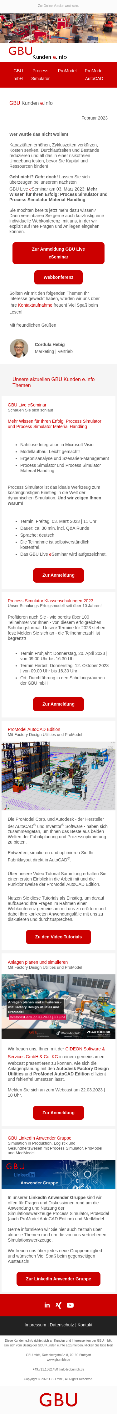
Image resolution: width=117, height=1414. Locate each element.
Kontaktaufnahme (35, 305)
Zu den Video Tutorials (58, 936)
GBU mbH (18, 74)
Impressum (36, 1324)
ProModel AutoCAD (94, 74)
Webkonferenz (58, 277)
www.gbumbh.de (58, 1359)
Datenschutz (62, 1324)
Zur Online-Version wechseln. (58, 6)
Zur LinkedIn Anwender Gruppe (58, 1278)
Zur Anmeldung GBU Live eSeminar (58, 253)
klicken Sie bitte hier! (99, 1345)
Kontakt (85, 1324)
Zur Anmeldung (58, 575)
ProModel (67, 70)
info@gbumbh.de (72, 1369)
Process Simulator (40, 74)
